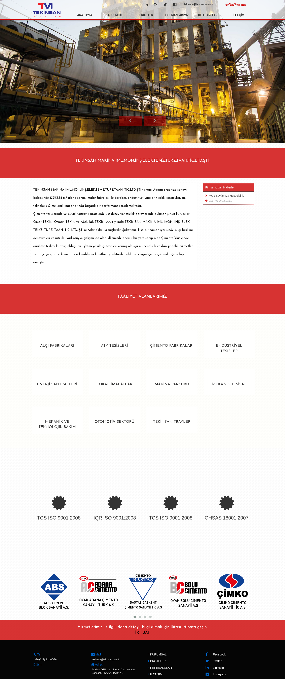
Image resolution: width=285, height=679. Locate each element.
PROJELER (146, 15)
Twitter (213, 661)
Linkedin (214, 668)
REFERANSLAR (207, 15)
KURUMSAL (115, 15)
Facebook (215, 654)
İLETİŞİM (238, 15)
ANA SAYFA (84, 15)
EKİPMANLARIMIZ (177, 15)
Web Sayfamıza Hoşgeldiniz (228, 199)
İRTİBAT (142, 633)
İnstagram (215, 674)
